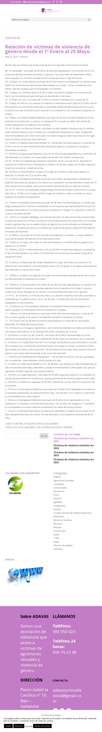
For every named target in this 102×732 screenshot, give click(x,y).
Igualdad (58, 502)
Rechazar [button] (19, 726)
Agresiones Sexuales (64, 480)
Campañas (59, 484)
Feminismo (59, 491)
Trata (56, 538)
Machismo (59, 516)
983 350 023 (64, 631)
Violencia (58, 549)
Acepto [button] (8, 726)
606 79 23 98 (64, 652)
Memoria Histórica (63, 520)
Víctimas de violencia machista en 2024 (74, 447)
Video (56, 541)
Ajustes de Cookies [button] (42, 726)
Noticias (58, 527)
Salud (56, 534)
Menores (58, 523)
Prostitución (60, 530)
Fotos (56, 494)
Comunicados (60, 487)
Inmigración (59, 505)
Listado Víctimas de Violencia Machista (73, 512)
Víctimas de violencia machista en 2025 (74, 440)
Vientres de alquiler (63, 545)
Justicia (57, 509)
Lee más (28, 726)
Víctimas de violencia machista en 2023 (74, 454)
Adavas (57, 476)
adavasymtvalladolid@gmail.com (67, 695)
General (12, 37)
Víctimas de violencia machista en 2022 (74, 461)
